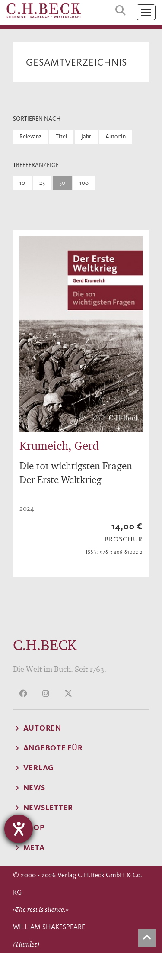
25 (42, 183)
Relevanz (30, 136)
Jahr (86, 136)
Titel (61, 136)
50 (62, 183)
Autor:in (115, 136)
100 (84, 183)
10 (22, 183)
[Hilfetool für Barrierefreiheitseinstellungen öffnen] (18, 829)
